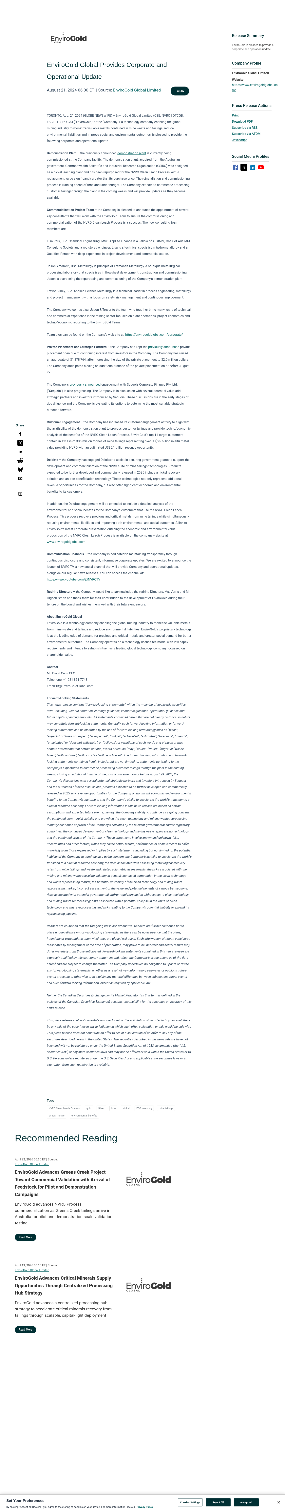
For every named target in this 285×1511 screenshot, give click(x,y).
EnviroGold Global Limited (137, 90)
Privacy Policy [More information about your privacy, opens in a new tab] (145, 1508)
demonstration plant (131, 153)
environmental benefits (84, 1115)
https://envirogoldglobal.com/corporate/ (154, 335)
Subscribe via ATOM (246, 134)
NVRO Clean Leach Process (64, 1108)
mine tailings (166, 1108)
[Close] (278, 1504)
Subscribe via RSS (245, 128)
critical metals (57, 1115)
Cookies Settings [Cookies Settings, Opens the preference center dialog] (190, 1504)
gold (88, 1108)
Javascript (239, 140)
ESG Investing (144, 1108)
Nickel (126, 1108)
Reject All (218, 1504)
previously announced (163, 347)
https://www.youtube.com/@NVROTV (73, 579)
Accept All (246, 1504)
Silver (101, 1108)
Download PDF (242, 121)
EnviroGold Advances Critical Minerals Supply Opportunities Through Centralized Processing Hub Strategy (64, 1285)
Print (235, 115)
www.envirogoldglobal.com (66, 542)
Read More (25, 1237)
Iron (113, 1108)
